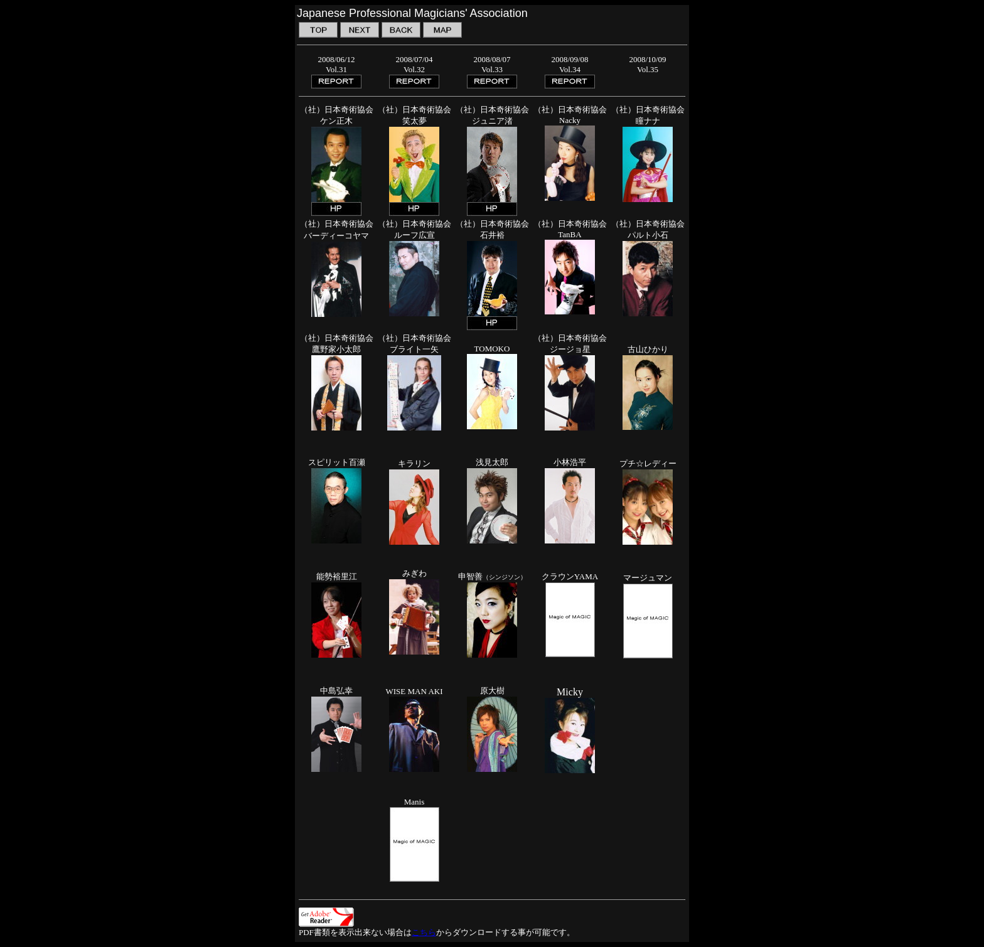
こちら (424, 932)
